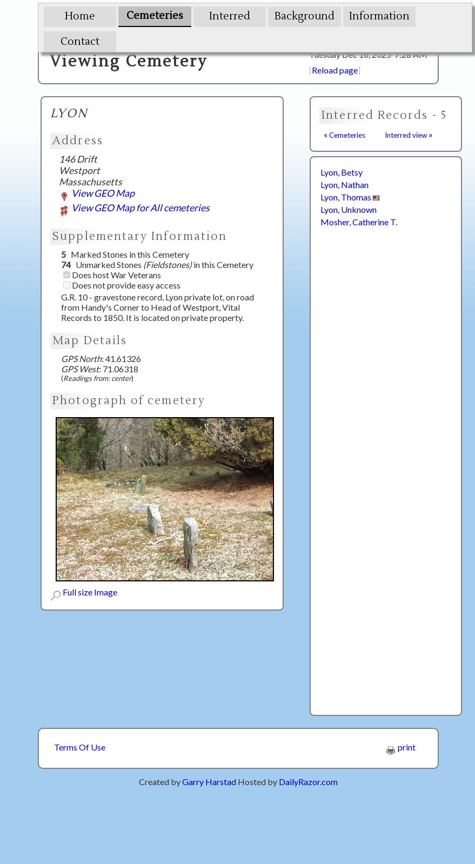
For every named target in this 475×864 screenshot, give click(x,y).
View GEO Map (97, 193)
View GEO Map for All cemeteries (134, 207)
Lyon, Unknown (348, 209)
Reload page (335, 70)
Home (80, 16)
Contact (80, 41)
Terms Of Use (79, 747)
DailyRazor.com (308, 781)
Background (304, 16)
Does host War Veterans (112, 275)
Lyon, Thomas (349, 197)
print (401, 747)
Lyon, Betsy (341, 172)
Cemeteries (154, 15)
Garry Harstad (209, 781)
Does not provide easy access (121, 285)
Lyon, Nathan (344, 184)
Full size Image (83, 592)
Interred (229, 16)
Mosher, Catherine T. (358, 222)
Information (379, 16)
